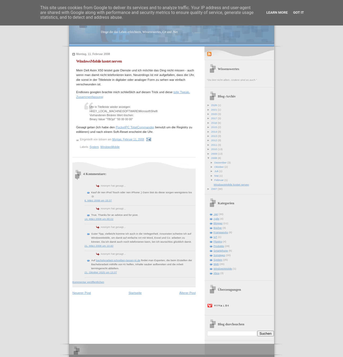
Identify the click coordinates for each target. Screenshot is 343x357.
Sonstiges (219, 255)
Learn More (277, 12)
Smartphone (221, 250)
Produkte (219, 246)
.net (216, 214)
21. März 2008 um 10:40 (98, 245)
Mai (216, 175)
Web (216, 264)
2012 (214, 140)
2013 (214, 135)
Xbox (217, 273)
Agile (216, 218)
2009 (214, 153)
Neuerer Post (81, 292)
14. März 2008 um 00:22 (98, 218)
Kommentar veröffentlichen (88, 281)
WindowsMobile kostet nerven (99, 61)
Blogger (218, 223)
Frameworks (221, 232)
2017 (214, 118)
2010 (214, 149)
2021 (214, 109)
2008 (214, 157)
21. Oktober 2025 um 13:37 (100, 272)
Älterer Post (187, 292)
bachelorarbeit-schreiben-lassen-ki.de (118, 260)
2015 (214, 127)
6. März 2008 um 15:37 (98, 200)
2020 (214, 113)
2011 (214, 144)
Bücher (218, 227)
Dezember (221, 162)
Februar (219, 179)
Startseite (134, 292)
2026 (214, 105)
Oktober (219, 166)
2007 (214, 188)
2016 (214, 122)
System (94, 146)
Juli (216, 171)
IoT (215, 236)
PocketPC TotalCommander (135, 127)
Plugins (218, 241)
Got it (298, 12)
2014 (214, 131)
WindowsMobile (110, 146)
